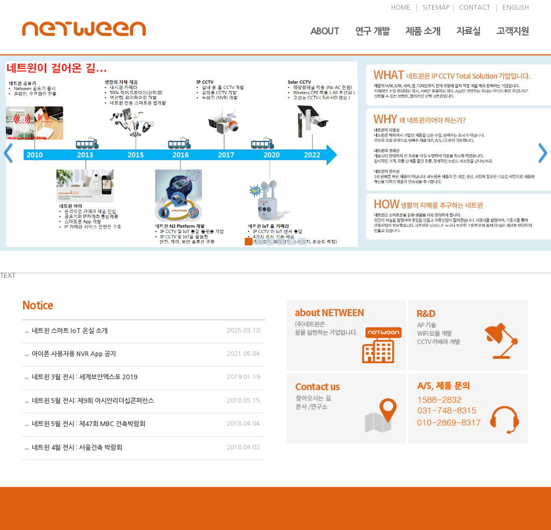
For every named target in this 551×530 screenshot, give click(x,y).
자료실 (468, 31)
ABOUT (324, 31)
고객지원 (513, 31)
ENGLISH (516, 7)
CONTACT (474, 7)
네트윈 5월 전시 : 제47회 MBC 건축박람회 (88, 424)
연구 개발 (372, 31)
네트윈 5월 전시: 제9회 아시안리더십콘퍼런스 (93, 401)
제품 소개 (423, 31)
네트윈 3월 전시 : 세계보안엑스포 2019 (84, 377)
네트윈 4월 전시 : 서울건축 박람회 (77, 447)
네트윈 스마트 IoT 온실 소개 (70, 331)
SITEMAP (435, 7)
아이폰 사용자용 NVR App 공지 (74, 354)
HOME (401, 7)
